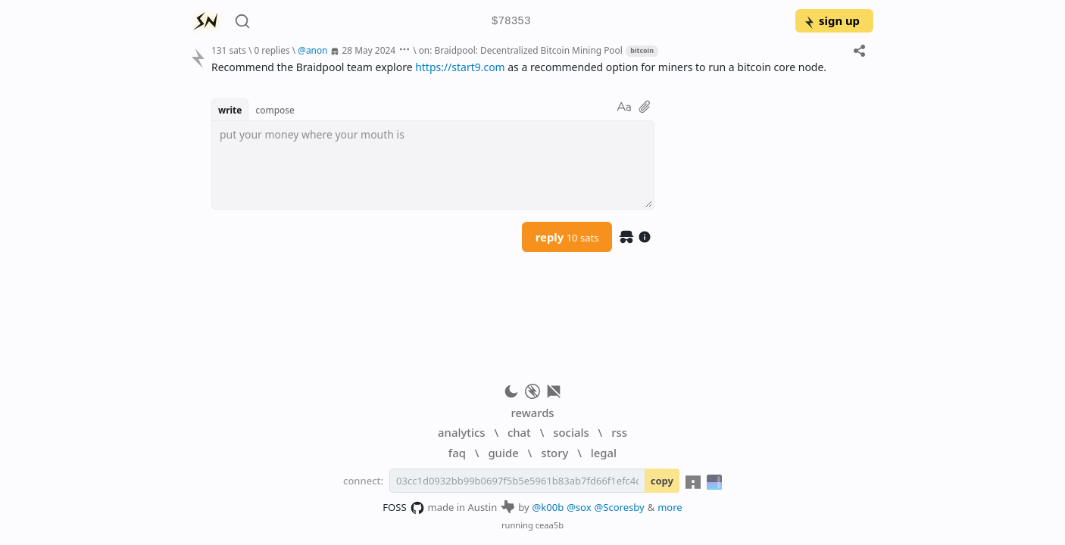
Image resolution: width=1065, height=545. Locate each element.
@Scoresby (620, 507)
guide (503, 452)
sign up (831, 20)
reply (567, 236)
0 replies (271, 50)
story (554, 452)
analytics (461, 432)
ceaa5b (550, 525)
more (669, 507)
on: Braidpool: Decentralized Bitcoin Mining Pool (521, 50)
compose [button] (275, 110)
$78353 (511, 21)
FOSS (403, 507)
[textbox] (433, 165)
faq (457, 452)
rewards (532, 412)
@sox (579, 507)
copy (662, 480)
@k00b (548, 507)
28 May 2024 (369, 50)
